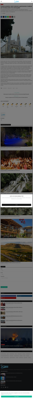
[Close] (31, 195)
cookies (10, 394)
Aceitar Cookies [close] (16, 396)
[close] (32, 391)
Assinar (17, 204)
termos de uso (6, 394)
